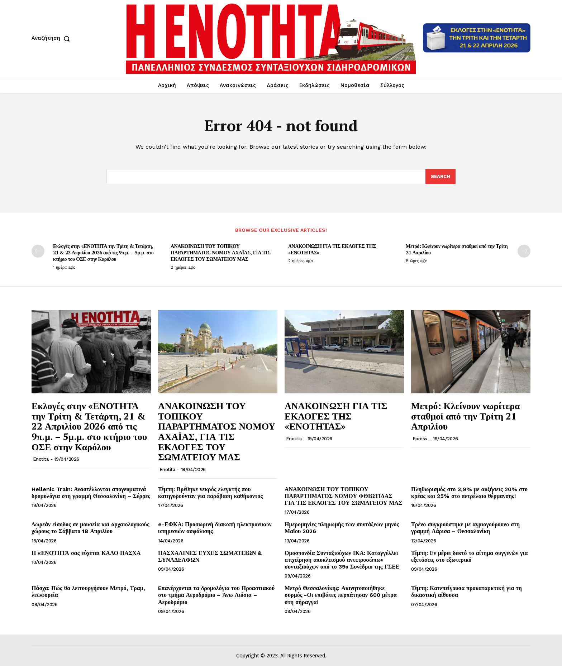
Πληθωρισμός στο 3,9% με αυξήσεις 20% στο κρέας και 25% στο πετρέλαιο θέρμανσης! (469, 492)
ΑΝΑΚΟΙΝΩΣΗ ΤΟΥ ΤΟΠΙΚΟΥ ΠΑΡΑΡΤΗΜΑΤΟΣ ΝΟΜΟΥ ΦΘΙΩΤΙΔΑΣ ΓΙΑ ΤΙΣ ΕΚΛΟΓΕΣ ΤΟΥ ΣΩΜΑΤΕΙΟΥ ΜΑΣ (343, 496)
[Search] (440, 176)
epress (420, 438)
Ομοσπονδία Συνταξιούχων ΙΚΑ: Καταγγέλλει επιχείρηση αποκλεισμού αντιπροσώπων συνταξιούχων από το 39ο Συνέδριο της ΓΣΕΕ (342, 560)
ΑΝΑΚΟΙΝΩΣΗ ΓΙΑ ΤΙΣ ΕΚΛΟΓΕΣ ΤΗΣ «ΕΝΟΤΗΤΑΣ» (332, 249)
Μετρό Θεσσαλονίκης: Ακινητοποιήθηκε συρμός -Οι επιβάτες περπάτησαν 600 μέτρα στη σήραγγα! (341, 595)
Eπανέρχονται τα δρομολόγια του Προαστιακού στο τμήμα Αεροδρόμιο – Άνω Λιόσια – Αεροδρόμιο (216, 595)
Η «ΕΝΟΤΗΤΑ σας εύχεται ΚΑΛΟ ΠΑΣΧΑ (86, 553)
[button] (52, 38)
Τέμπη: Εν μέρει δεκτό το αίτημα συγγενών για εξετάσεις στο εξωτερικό (469, 556)
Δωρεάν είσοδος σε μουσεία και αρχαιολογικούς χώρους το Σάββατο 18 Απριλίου (90, 528)
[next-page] (524, 251)
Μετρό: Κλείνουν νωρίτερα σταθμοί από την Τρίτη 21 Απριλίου (457, 249)
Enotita (41, 459)
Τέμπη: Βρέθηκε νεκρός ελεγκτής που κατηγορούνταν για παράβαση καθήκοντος (210, 492)
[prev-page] (38, 251)
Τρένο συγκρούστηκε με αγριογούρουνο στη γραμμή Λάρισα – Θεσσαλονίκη (465, 528)
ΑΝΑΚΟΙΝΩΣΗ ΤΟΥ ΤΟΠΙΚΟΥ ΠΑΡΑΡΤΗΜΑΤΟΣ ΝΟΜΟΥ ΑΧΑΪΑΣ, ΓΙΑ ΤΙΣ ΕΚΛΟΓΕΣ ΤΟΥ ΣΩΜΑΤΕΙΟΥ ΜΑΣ (221, 252)
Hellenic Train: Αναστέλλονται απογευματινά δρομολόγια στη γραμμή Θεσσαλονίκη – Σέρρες (91, 492)
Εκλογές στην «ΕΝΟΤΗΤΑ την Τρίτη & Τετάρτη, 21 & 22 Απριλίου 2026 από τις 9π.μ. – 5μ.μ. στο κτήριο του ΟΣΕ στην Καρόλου (103, 252)
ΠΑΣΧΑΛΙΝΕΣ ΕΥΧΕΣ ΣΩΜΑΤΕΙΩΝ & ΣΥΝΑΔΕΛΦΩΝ (210, 556)
